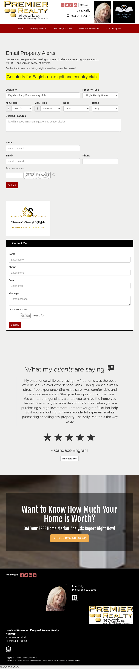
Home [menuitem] (20, 28)
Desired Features (16, 116)
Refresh (36, 315)
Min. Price (12, 102)
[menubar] (69, 28)
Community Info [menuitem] (113, 28)
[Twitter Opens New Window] (67, 4)
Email (84, 5)
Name (12, 254)
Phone (86, 155)
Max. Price (41, 102)
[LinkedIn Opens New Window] (71, 4)
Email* (9, 155)
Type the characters (18, 309)
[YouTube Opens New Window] (75, 4)
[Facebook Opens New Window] (63, 4)
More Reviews (69, 459)
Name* (10, 142)
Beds (66, 102)
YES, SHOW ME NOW (69, 538)
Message (14, 293)
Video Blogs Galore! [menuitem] (62, 28)
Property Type (91, 89)
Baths (95, 102)
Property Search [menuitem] (38, 28)
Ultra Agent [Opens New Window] (75, 660)
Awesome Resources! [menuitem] (89, 28)
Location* (11, 89)
